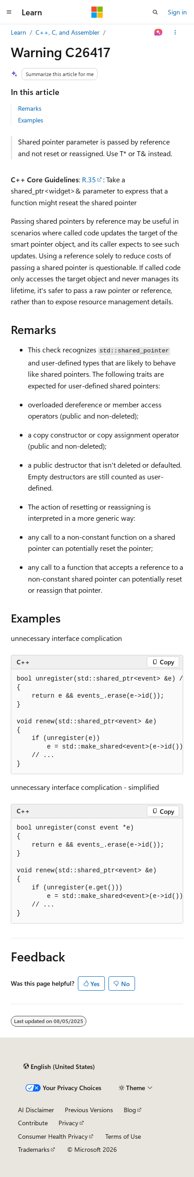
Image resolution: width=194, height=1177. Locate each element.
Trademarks (34, 1149)
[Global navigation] (9, 12)
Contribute (33, 1122)
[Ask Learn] (158, 32)
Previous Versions (89, 1109)
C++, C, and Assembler (67, 32)
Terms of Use (123, 1136)
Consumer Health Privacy (53, 1136)
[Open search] (155, 12)
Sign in (177, 12)
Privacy (68, 1122)
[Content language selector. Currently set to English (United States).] (59, 1067)
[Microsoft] (97, 12)
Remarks (29, 108)
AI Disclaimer (36, 1109)
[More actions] (175, 32)
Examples (30, 120)
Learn (18, 32)
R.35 (89, 179)
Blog (130, 1109)
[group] (97, 722)
